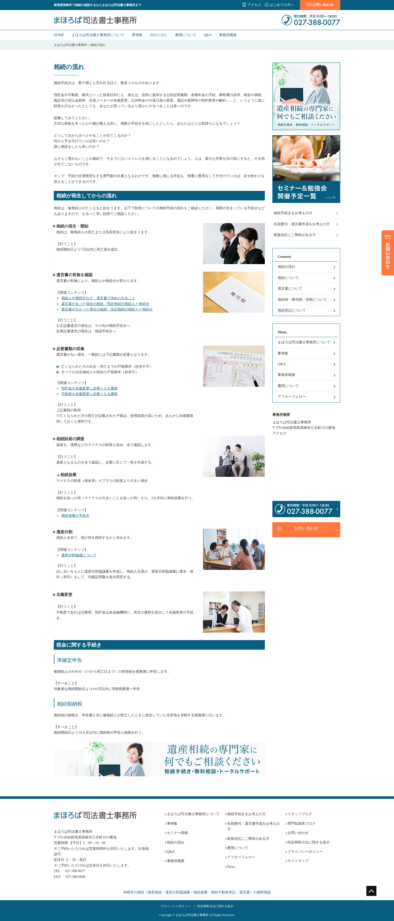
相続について (288, 278)
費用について (185, 35)
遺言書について (290, 288)
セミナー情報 (177, 833)
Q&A (208, 35)
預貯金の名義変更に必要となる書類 (89, 388)
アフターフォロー (292, 397)
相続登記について (292, 310)
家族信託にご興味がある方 (295, 235)
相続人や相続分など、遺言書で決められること (98, 298)
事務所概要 (228, 35)
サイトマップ (298, 861)
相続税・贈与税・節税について (302, 299)
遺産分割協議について (78, 555)
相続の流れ (159, 35)
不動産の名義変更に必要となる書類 (89, 394)
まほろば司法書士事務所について (98, 35)
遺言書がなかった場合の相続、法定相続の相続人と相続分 (107, 309)
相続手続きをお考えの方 (293, 213)
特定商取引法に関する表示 (308, 842)
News (231, 867)
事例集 (137, 35)
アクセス (254, 5)
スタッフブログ (299, 814)
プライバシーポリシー (305, 852)
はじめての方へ (282, 5)
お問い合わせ (320, 5)
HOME (59, 35)
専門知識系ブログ (301, 823)
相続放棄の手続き (75, 515)
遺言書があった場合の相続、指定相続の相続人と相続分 (105, 304)
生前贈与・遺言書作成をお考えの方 (302, 224)
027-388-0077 (75, 871)
